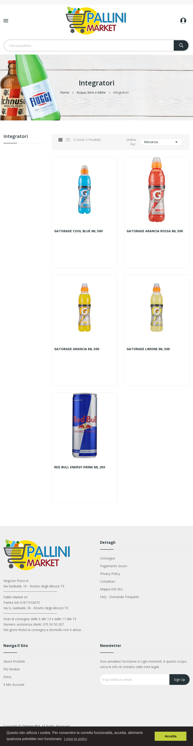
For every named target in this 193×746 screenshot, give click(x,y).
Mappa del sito (111, 589)
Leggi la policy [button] (75, 739)
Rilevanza (161, 142)
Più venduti (11, 669)
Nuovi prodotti (14, 661)
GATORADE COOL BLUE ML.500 (78, 231)
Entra (7, 677)
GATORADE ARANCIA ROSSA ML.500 (155, 231)
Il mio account (13, 684)
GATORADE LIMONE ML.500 (148, 349)
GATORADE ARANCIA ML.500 (76, 349)
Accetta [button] (170, 736)
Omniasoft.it (31, 726)
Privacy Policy (110, 573)
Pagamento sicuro (113, 566)
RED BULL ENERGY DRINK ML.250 (79, 467)
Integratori (15, 136)
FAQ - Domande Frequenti (119, 597)
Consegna (107, 558)
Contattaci (107, 581)
